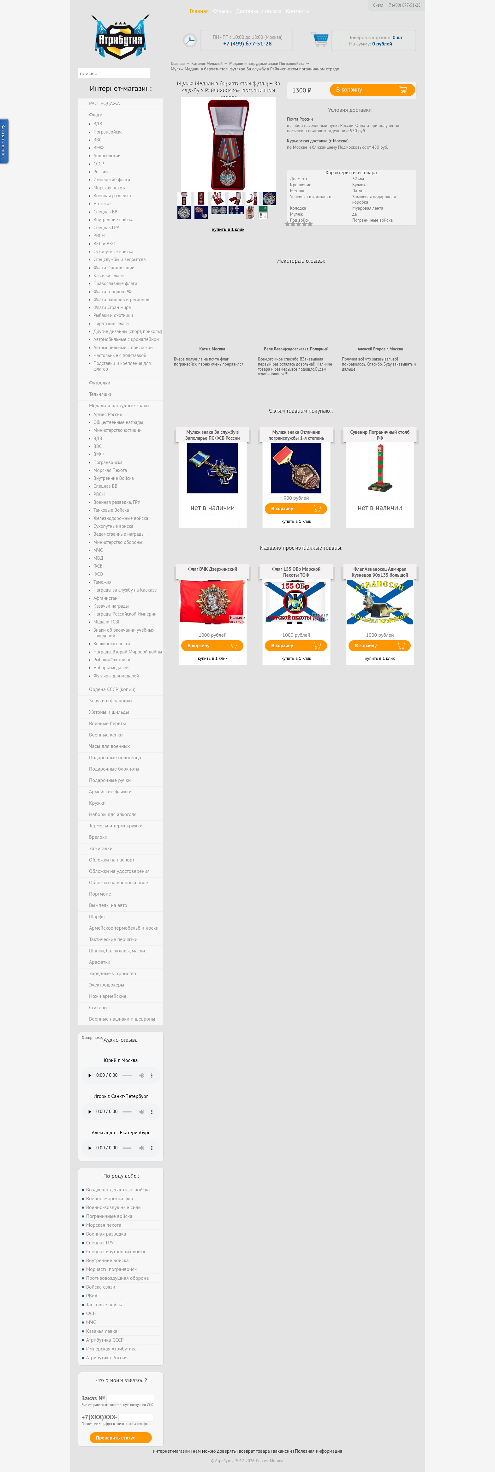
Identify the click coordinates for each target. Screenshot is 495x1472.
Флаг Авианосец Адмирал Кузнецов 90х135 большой (380, 572)
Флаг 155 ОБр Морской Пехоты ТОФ (296, 572)
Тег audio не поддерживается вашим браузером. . (120, 1075)
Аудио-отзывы (120, 1039)
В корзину (282, 508)
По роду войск (121, 1175)
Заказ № (117, 1398)
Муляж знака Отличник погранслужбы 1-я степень (296, 435)
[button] (156, 73)
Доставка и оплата (259, 11)
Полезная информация (318, 1451)
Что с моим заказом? (120, 1379)
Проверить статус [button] (115, 1437)
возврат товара (254, 1451)
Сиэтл (378, 5)
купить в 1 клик (228, 229)
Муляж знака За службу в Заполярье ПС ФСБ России (212, 435)
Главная (199, 11)
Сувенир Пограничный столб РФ (380, 435)
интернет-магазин (171, 1451)
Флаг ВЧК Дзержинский (212, 569)
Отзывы (222, 11)
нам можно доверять (214, 1451)
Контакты (297, 11)
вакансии (282, 1451)
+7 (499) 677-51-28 (403, 5)
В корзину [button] (349, 89)
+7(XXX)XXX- (117, 1417)
